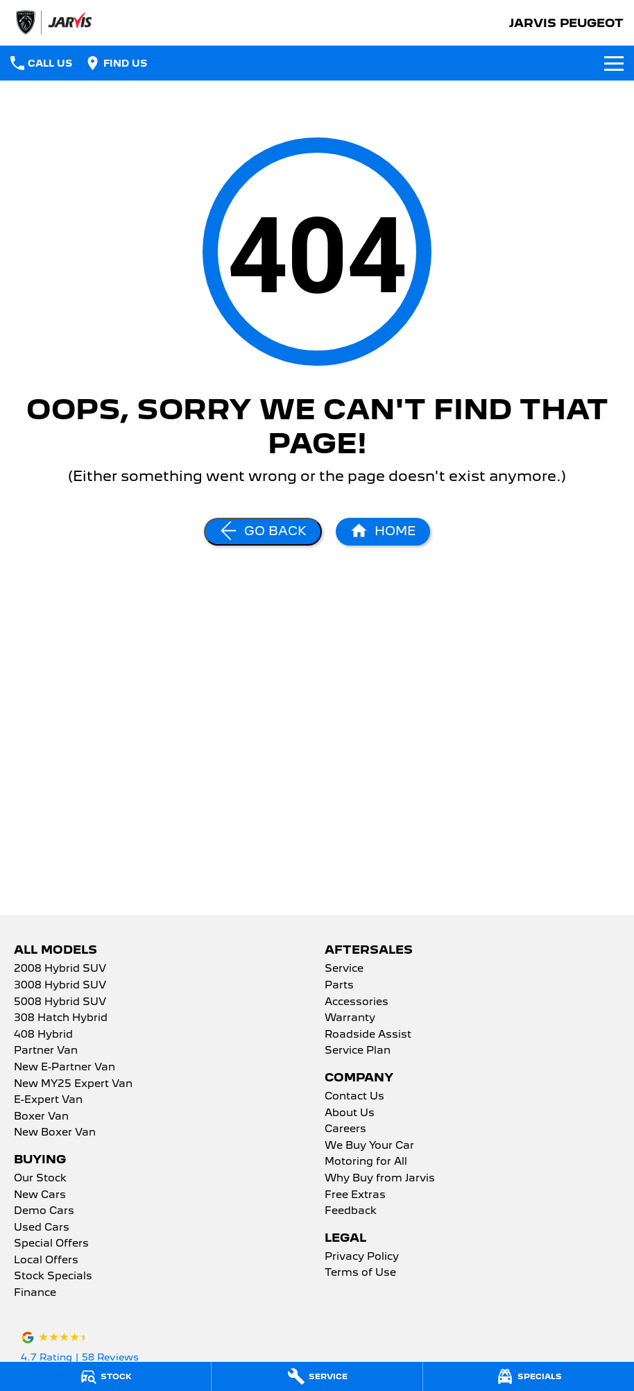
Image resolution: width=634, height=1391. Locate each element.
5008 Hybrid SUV (60, 1002)
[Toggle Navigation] (614, 63)
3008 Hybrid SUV (60, 985)
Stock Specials (53, 1276)
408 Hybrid (43, 1034)
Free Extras (355, 1195)
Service (344, 969)
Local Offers (46, 1260)
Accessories (356, 1002)
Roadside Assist (368, 1034)
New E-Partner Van (64, 1067)
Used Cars (41, 1227)
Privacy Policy (362, 1257)
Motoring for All (366, 1161)
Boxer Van (41, 1116)
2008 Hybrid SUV (60, 969)
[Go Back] (263, 532)
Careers (345, 1129)
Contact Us (354, 1096)
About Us (350, 1113)
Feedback (351, 1211)
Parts (339, 985)
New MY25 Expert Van (73, 1084)
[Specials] (528, 1376)
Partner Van (46, 1050)
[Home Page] (383, 532)
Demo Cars (44, 1211)
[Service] (317, 1376)
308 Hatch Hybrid (61, 1018)
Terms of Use (360, 1273)
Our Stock (40, 1178)
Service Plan (358, 1050)
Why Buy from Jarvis (380, 1178)
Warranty (350, 1018)
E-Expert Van (48, 1100)
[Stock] (105, 1376)
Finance (35, 1293)
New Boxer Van (55, 1132)
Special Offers (51, 1243)
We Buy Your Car (369, 1146)
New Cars (40, 1195)
